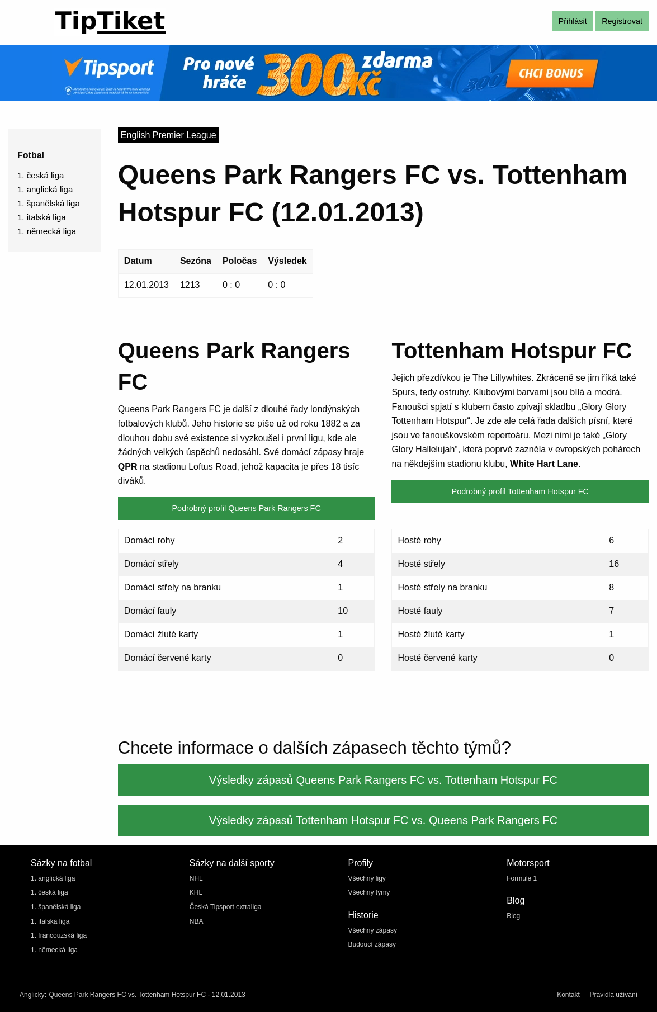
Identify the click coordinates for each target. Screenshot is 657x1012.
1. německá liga (46, 231)
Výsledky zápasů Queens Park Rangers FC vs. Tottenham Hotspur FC (383, 780)
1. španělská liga (48, 203)
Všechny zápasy (372, 930)
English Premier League (168, 135)
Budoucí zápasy (372, 944)
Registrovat (622, 21)
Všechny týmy (369, 892)
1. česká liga (40, 175)
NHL (196, 878)
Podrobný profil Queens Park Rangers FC (246, 508)
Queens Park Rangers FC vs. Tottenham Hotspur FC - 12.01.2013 (147, 995)
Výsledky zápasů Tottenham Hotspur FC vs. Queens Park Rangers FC (383, 820)
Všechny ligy (367, 878)
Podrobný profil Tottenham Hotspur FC (520, 491)
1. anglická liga (45, 189)
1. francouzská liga (59, 935)
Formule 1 (522, 878)
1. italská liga (41, 217)
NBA (197, 921)
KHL (196, 892)
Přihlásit (573, 21)
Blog (513, 916)
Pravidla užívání (613, 995)
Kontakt (568, 995)
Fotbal (30, 155)
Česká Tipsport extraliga (226, 907)
